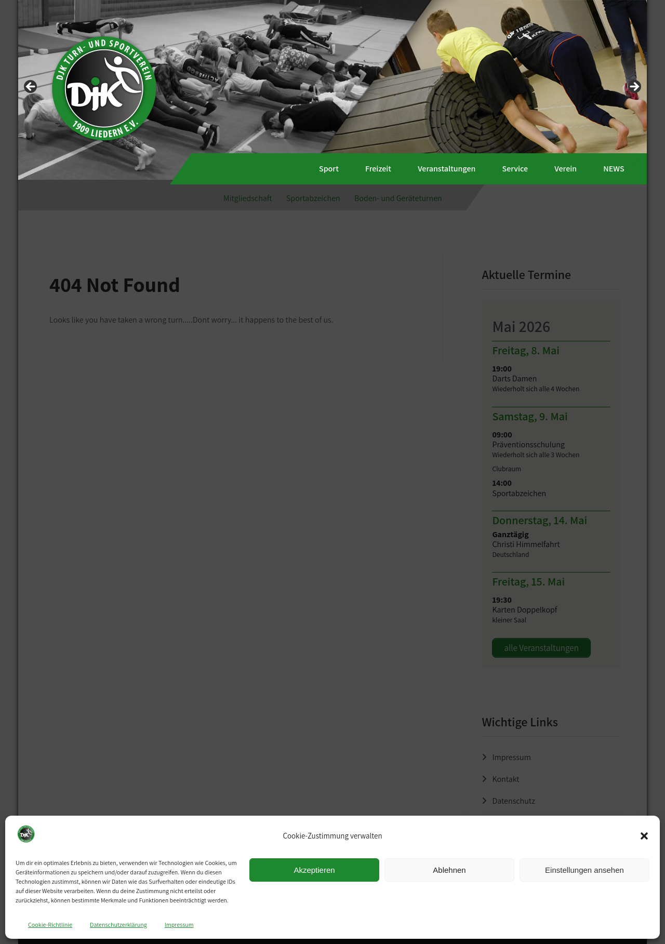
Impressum (179, 924)
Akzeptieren (314, 870)
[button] (644, 836)
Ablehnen (449, 870)
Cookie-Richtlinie (50, 924)
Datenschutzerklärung (118, 924)
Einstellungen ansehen (584, 870)
